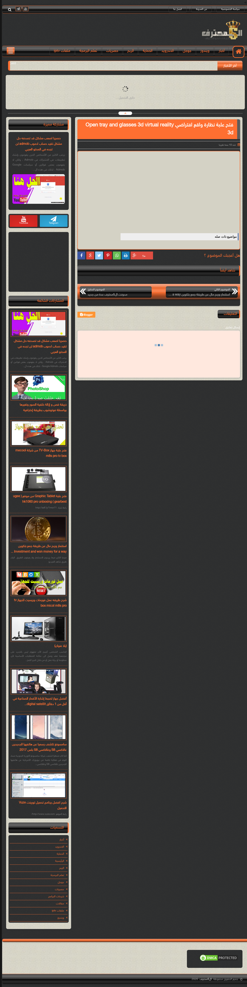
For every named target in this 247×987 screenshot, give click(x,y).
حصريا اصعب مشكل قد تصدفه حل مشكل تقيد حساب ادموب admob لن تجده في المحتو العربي (37, 144)
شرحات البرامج (54, 896)
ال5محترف (204, 979)
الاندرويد (166, 51)
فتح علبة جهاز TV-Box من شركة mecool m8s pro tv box (39, 453)
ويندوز (203, 51)
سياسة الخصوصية (228, 9)
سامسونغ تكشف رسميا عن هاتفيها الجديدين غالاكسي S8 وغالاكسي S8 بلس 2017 (37, 747)
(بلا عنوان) (59, 646)
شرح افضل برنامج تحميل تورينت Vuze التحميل (41, 805)
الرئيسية (57, 861)
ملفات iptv (60, 51)
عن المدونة (199, 9)
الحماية (146, 51)
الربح (128, 51)
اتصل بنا (176, 9)
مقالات (58, 903)
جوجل (185, 51)
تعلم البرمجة (86, 51)
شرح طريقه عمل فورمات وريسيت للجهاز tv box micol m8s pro (38, 603)
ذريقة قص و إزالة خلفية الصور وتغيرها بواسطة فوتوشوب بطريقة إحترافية (41, 407)
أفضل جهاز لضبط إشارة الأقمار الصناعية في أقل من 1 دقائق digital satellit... (38, 701)
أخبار (220, 51)
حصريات (110, 51)
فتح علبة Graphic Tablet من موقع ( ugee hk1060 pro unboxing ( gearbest (38, 499)
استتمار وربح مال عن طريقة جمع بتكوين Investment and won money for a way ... (37, 549)
